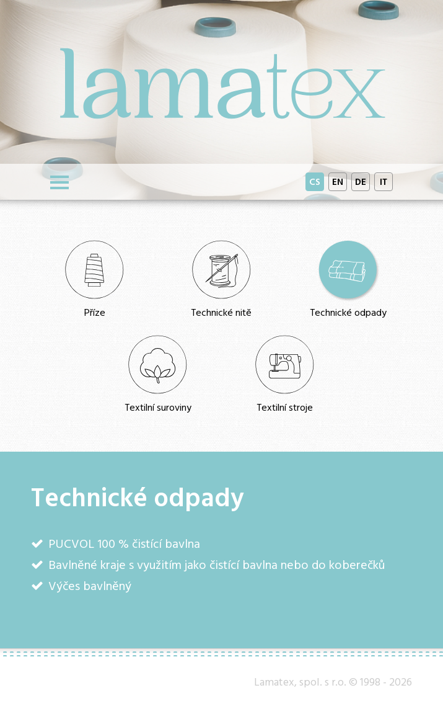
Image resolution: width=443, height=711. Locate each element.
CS (314, 181)
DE (360, 181)
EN (337, 181)
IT (383, 181)
